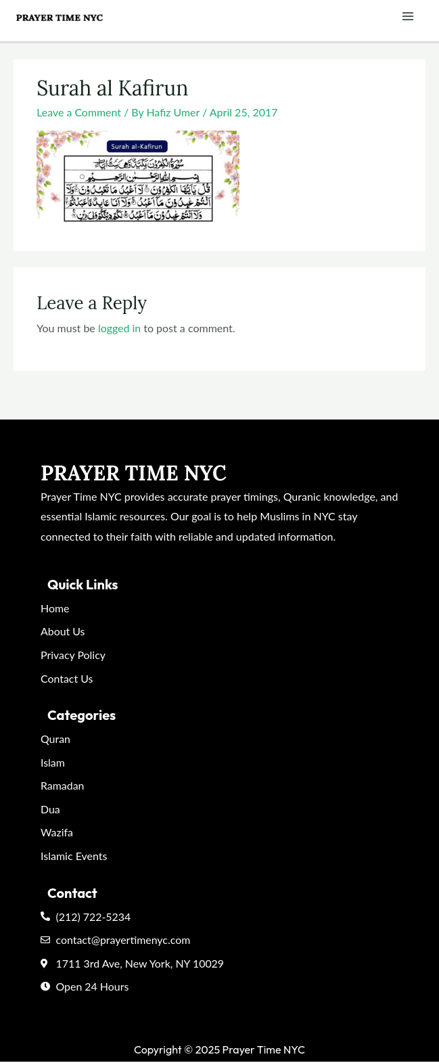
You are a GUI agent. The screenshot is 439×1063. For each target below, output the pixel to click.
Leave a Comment (79, 112)
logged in (119, 327)
